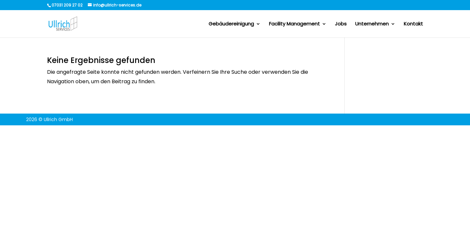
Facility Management (294, 24)
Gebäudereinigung (231, 24)
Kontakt (413, 24)
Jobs (341, 24)
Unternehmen (372, 24)
